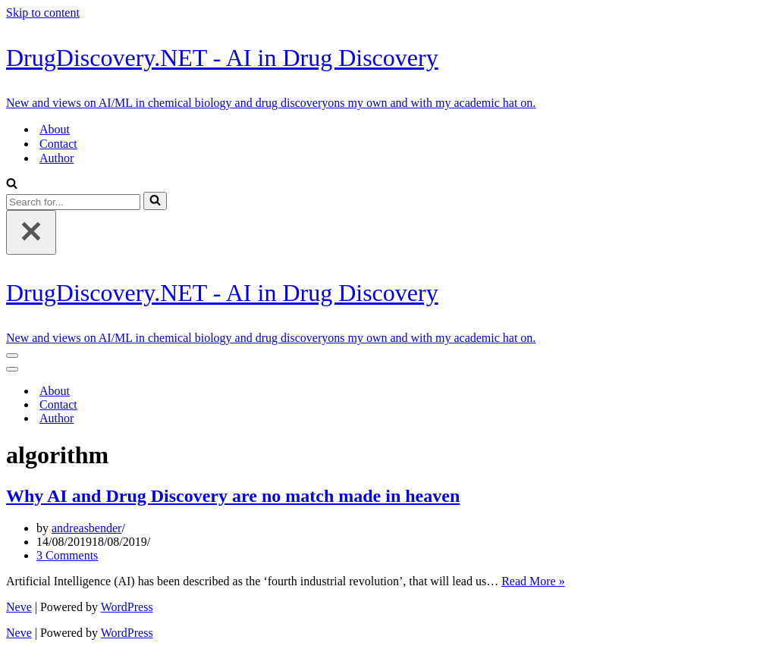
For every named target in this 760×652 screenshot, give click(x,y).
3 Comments (67, 555)
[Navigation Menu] (12, 355)
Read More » (533, 581)
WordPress (127, 606)
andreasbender (86, 528)
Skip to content (43, 12)
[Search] (11, 184)
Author (56, 158)
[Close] (31, 232)
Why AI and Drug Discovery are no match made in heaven (233, 496)
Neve (19, 606)
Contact (58, 143)
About (54, 129)
